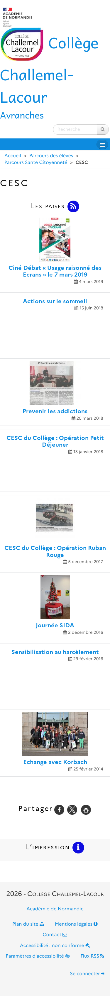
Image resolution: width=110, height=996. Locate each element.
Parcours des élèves (51, 156)
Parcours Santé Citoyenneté (35, 162)
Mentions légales (76, 924)
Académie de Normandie (55, 909)
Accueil (12, 156)
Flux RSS (92, 956)
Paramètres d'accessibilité (38, 956)
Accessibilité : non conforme (55, 945)
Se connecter (87, 974)
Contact (55, 935)
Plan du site (28, 924)
